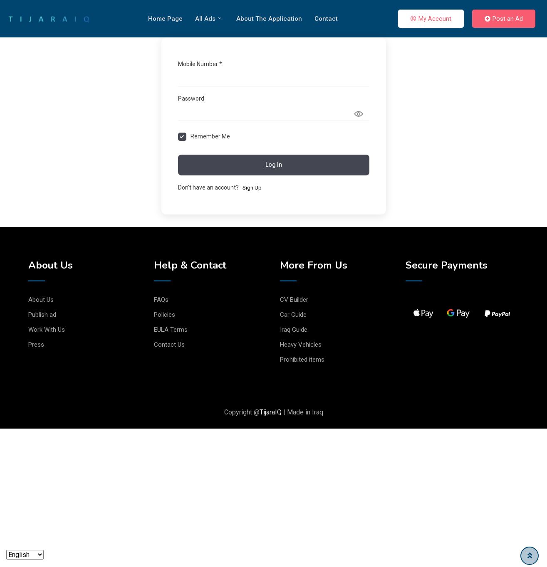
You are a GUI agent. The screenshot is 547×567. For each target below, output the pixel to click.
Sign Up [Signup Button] (252, 188)
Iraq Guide (293, 329)
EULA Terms (171, 329)
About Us (41, 299)
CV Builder (294, 299)
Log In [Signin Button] (273, 164)
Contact (326, 18)
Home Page (165, 18)
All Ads (208, 19)
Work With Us (46, 329)
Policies (164, 314)
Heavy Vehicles (301, 344)
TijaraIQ (271, 412)
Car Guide (293, 314)
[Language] (25, 555)
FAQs (161, 299)
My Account (431, 18)
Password (191, 98)
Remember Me (210, 136)
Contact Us (169, 344)
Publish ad (42, 314)
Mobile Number (200, 64)
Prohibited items (302, 359)
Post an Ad (504, 18)
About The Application (269, 18)
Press (36, 344)
